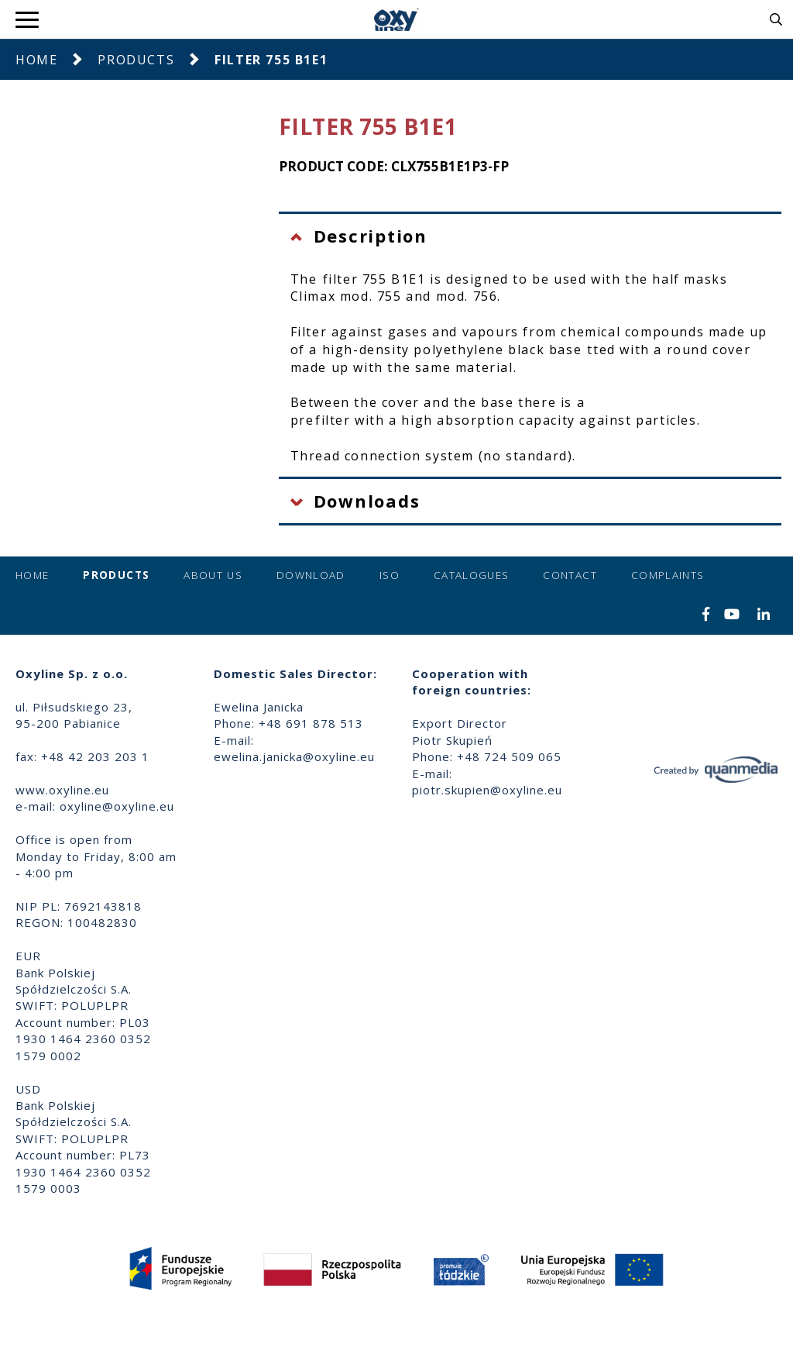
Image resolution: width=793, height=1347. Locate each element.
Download (310, 575)
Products (136, 59)
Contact (569, 575)
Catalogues (472, 575)
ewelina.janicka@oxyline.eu (294, 756)
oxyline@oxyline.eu (117, 806)
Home (36, 59)
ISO (389, 575)
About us (213, 575)
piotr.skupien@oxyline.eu (487, 790)
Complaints (668, 575)
